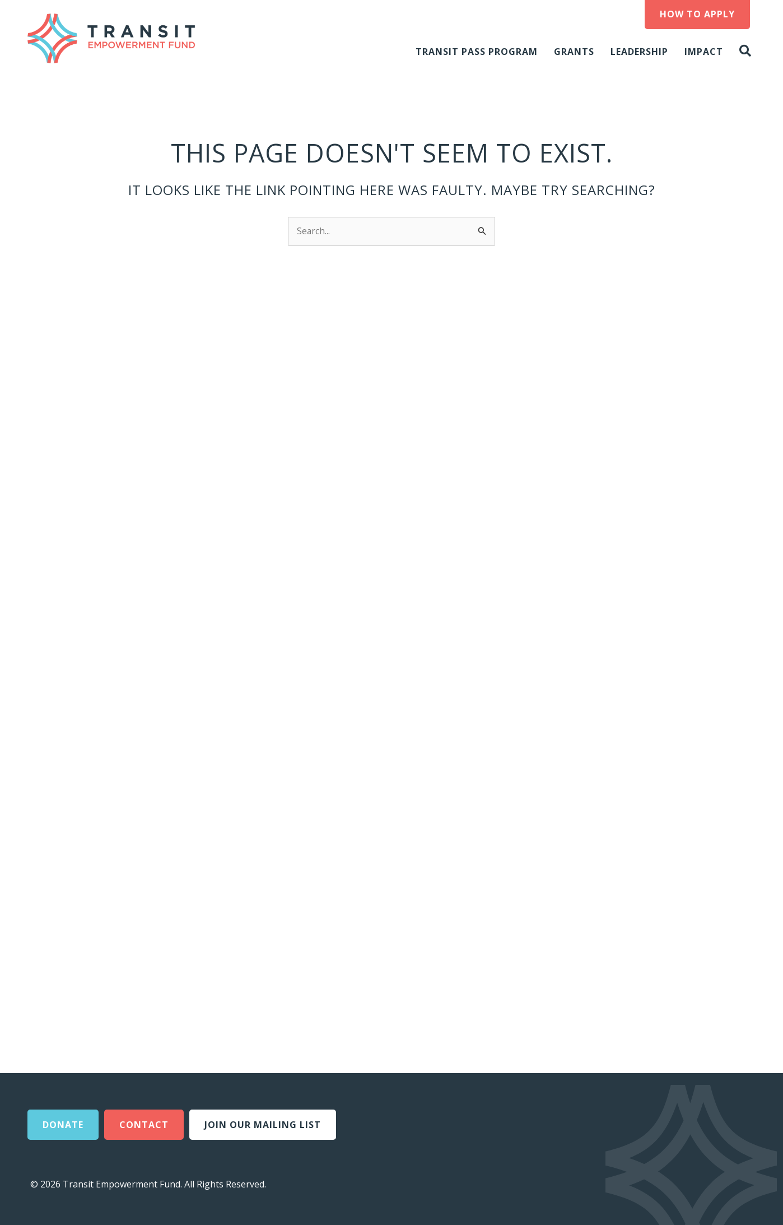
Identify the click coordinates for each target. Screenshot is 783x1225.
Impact (703, 51)
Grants (574, 51)
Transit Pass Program (477, 51)
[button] (747, 51)
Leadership (639, 51)
